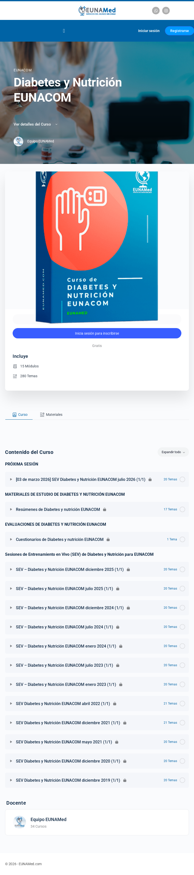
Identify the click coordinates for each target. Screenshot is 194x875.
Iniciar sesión (149, 31)
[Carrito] (128, 30)
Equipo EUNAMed (48, 819)
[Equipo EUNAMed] (19, 822)
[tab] (19, 415)
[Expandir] (11, 479)
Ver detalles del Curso (36, 124)
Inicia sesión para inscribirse (97, 333)
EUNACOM (23, 70)
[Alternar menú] (64, 31)
